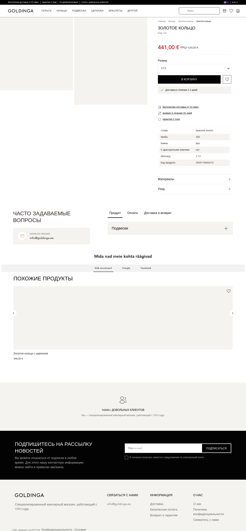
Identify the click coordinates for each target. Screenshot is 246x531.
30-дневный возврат (69, 2)
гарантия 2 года (49, 2)
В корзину (189, 79)
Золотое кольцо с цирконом (31, 353)
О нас (197, 504)
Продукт (115, 213)
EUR (235, 2)
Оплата (132, 213)
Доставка (156, 504)
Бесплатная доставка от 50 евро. (24, 2)
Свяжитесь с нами (206, 520)
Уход (194, 189)
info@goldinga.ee (119, 504)
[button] (2, 275)
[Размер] (194, 68)
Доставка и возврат (157, 213)
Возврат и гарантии (164, 515)
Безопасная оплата (163, 510)
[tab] (194, 179)
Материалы (194, 179)
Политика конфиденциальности (208, 512)
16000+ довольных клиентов (94, 2)
